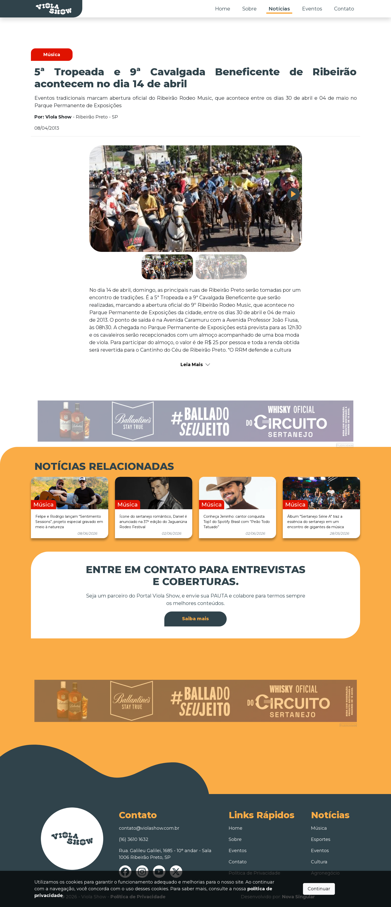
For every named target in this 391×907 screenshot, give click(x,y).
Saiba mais (195, 618)
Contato (344, 9)
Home (222, 9)
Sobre (249, 9)
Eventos (312, 9)
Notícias (279, 9)
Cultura (319, 862)
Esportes (320, 839)
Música (319, 828)
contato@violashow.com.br (149, 828)
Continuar (319, 889)
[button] (293, 194)
